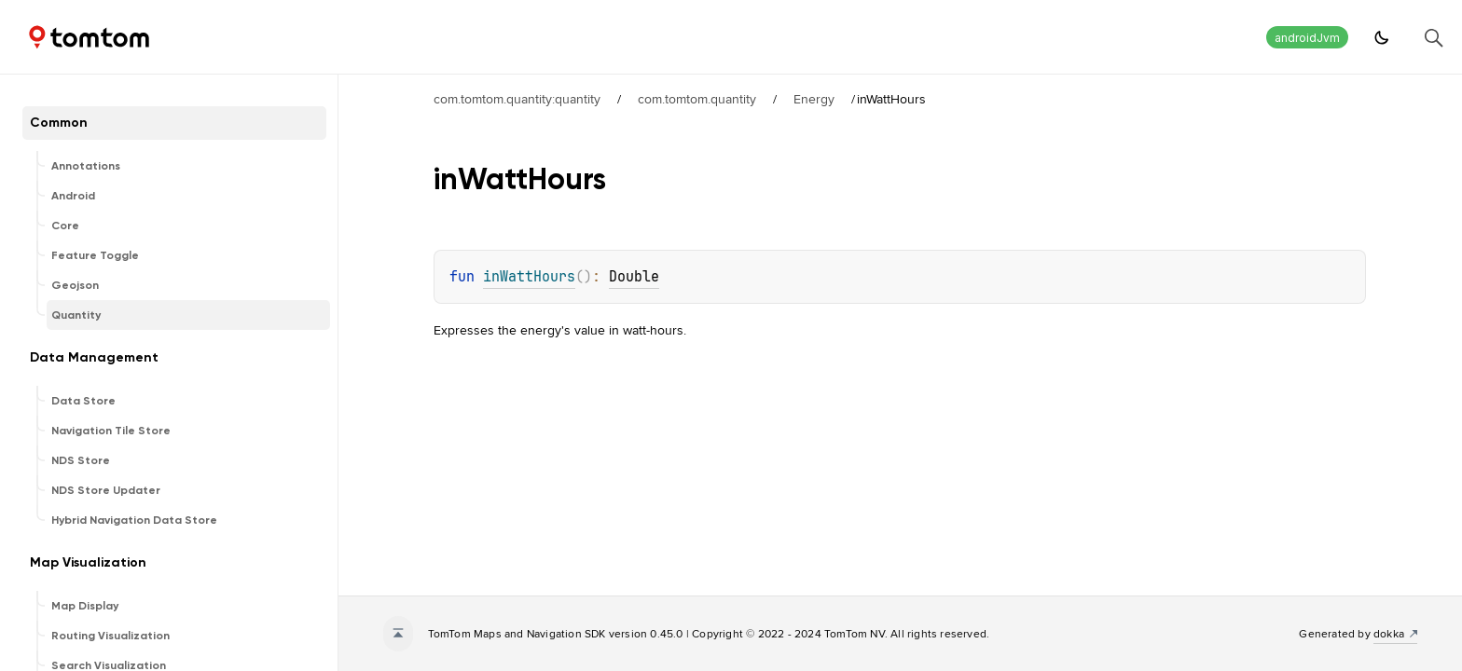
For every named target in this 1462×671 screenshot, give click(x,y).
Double (634, 276)
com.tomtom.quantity (697, 98)
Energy (813, 98)
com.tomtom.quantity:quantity (517, 98)
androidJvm (1307, 38)
